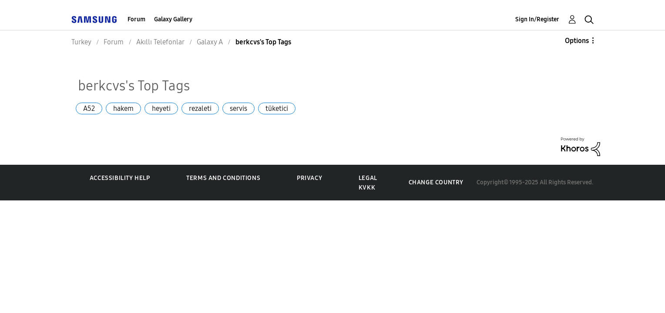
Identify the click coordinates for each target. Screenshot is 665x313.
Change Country (436, 182)
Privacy (309, 178)
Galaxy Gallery (173, 19)
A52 (89, 108)
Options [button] (577, 41)
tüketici (276, 108)
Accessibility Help (120, 178)
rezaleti (200, 108)
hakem (123, 108)
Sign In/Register (537, 19)
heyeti (161, 108)
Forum (136, 19)
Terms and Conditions (223, 178)
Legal (368, 178)
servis (238, 108)
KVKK (367, 187)
